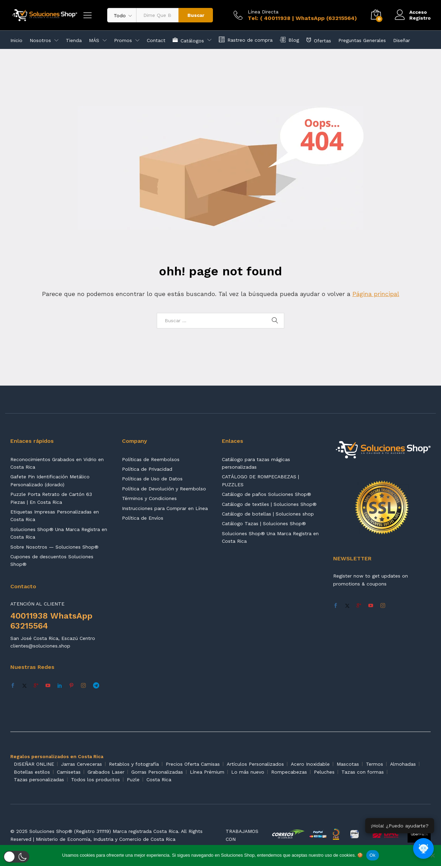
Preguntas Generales (362, 40)
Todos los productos (95, 779)
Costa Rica (158, 779)
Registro (420, 18)
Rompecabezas (289, 772)
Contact (156, 40)
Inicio (16, 40)
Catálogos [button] (188, 40)
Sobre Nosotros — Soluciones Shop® (54, 547)
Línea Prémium (207, 772)
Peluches (324, 772)
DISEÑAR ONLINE (34, 764)
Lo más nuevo (247, 772)
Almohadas (403, 764)
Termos (374, 764)
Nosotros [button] (40, 40)
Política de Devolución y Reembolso (164, 488)
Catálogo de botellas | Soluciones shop (268, 514)
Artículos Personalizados (255, 764)
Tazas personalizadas (39, 779)
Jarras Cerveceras (81, 764)
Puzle (133, 779)
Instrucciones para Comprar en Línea (165, 508)
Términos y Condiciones (149, 498)
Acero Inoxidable (310, 764)
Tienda (74, 40)
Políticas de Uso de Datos (152, 478)
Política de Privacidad (147, 469)
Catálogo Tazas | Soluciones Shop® (264, 523)
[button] (16, 857)
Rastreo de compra (246, 39)
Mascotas (348, 764)
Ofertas (318, 40)
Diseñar (401, 40)
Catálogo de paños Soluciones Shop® (266, 494)
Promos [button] (123, 40)
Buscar (195, 15)
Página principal (375, 293)
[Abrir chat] (423, 848)
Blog (289, 39)
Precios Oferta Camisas (193, 764)
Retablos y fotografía (134, 764)
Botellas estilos (32, 772)
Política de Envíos (142, 518)
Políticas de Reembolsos (151, 459)
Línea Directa (263, 11)
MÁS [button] (94, 40)
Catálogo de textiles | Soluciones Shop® (269, 504)
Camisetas (69, 772)
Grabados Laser (106, 772)
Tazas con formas (362, 772)
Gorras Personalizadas (157, 772)
